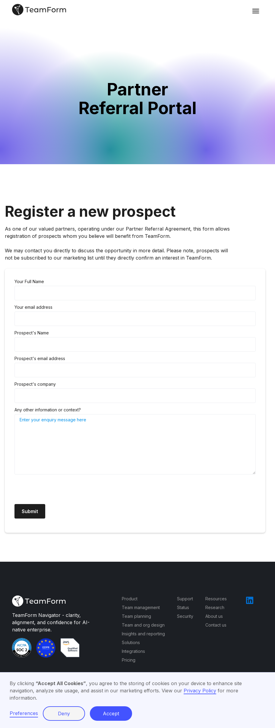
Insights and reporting (143, 633)
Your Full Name (29, 281)
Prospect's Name (31, 332)
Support (185, 598)
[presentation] (60, 490)
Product (130, 598)
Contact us (215, 624)
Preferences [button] (24, 713)
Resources (216, 598)
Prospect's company (35, 384)
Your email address (33, 307)
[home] (39, 9)
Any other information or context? (47, 409)
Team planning (136, 616)
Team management (141, 607)
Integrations (133, 651)
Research (214, 607)
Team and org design (143, 624)
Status (183, 607)
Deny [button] (64, 713)
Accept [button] (111, 713)
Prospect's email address (39, 358)
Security (185, 616)
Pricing (128, 660)
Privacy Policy (200, 691)
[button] (255, 9)
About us (214, 616)
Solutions (131, 642)
